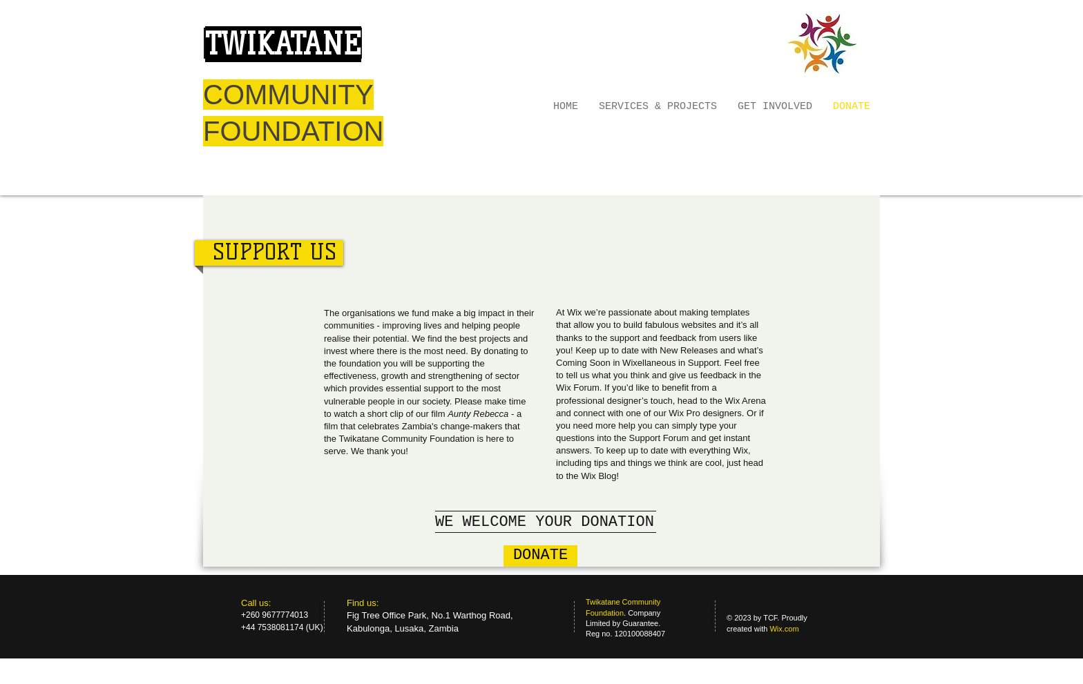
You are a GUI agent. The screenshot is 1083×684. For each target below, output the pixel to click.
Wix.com (783, 629)
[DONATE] (540, 556)
